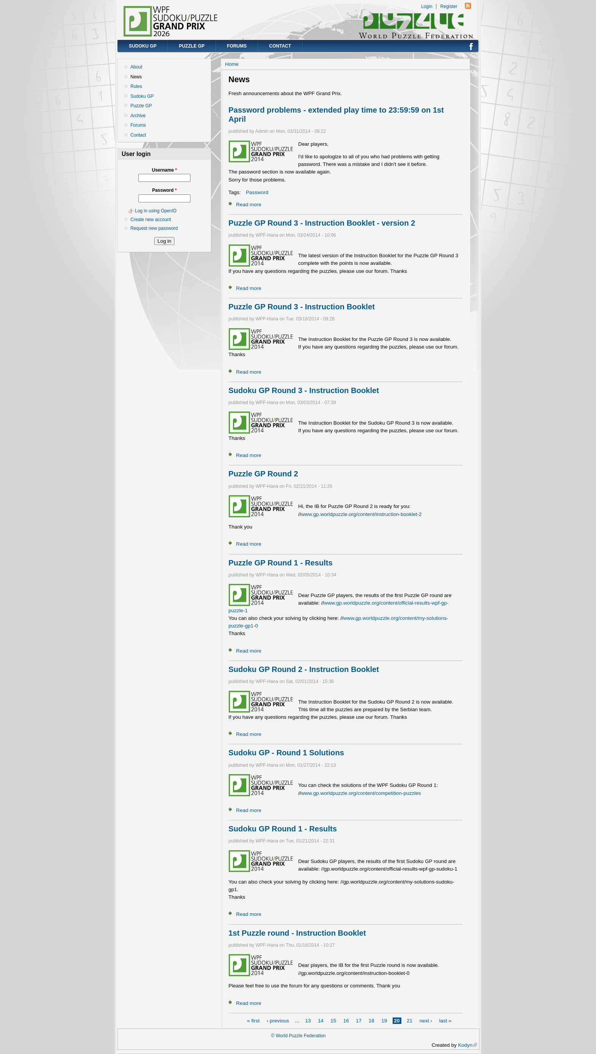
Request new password (154, 228)
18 (371, 1021)
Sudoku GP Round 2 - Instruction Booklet (303, 669)
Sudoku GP (143, 46)
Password (164, 190)
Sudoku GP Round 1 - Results (282, 829)
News (136, 77)
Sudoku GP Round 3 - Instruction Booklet (303, 390)
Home (232, 64)
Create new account (150, 219)
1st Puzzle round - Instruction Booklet (297, 933)
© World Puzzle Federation (298, 1035)
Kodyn (467, 1045)
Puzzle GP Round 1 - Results (280, 563)
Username (164, 170)
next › (425, 1021)
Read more (248, 204)
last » (445, 1021)
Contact (280, 46)
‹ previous (277, 1021)
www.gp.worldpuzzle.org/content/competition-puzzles (361, 793)
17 (358, 1021)
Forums (237, 46)
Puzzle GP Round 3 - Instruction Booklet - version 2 (321, 223)
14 (320, 1021)
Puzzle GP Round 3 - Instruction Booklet (301, 307)
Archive (138, 115)
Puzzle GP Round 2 (263, 474)
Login (426, 6)
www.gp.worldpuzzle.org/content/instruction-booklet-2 (361, 514)
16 (346, 1021)
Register (448, 6)
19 (384, 1021)
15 (333, 1021)
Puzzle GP (191, 46)
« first (253, 1021)
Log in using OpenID (155, 210)
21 (409, 1021)
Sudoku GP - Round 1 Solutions (286, 752)
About (136, 67)
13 (308, 1021)
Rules (136, 86)
